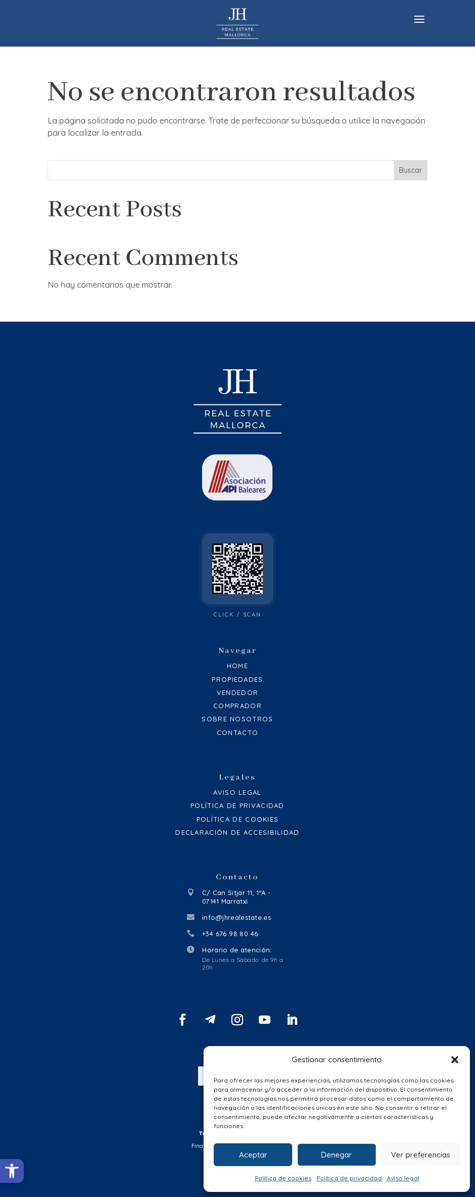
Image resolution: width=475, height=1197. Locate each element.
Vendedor (237, 692)
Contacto (237, 732)
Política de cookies (283, 1178)
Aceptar (253, 1155)
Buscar (410, 170)
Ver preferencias (420, 1155)
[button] (12, 1171)
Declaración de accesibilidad (237, 832)
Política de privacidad (349, 1178)
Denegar (336, 1155)
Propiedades (237, 679)
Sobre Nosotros (237, 718)
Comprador (237, 705)
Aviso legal (403, 1178)
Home (237, 665)
